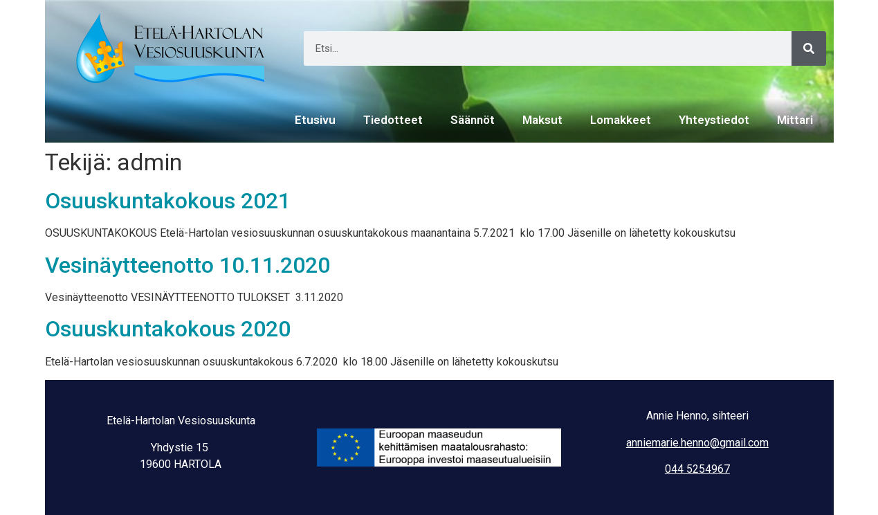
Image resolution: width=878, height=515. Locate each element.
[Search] (809, 48)
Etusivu (315, 120)
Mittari (795, 120)
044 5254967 (697, 469)
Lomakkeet (620, 120)
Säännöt (472, 120)
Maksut (542, 120)
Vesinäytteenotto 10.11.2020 (187, 265)
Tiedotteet (393, 120)
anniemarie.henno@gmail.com (697, 442)
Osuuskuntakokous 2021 (168, 201)
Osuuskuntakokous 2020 (168, 329)
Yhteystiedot (714, 120)
